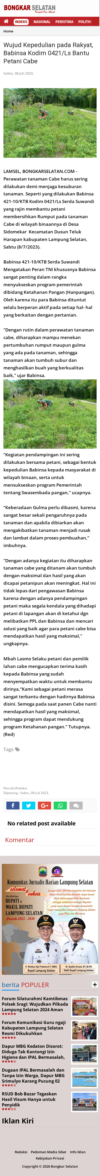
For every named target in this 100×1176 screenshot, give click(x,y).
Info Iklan (78, 1152)
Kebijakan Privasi (50, 1158)
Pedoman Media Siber (49, 1152)
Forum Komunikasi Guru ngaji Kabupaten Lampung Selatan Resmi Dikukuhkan (34, 1028)
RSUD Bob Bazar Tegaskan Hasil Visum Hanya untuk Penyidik (29, 1099)
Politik (85, 22)
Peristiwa (64, 22)
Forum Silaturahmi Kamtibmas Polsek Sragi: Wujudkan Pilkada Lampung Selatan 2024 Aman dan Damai (35, 1007)
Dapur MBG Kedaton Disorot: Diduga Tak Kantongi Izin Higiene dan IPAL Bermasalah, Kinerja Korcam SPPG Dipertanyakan (33, 1057)
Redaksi (21, 1152)
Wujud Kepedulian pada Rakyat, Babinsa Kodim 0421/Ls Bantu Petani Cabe (48, 53)
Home (8, 31)
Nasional (42, 22)
